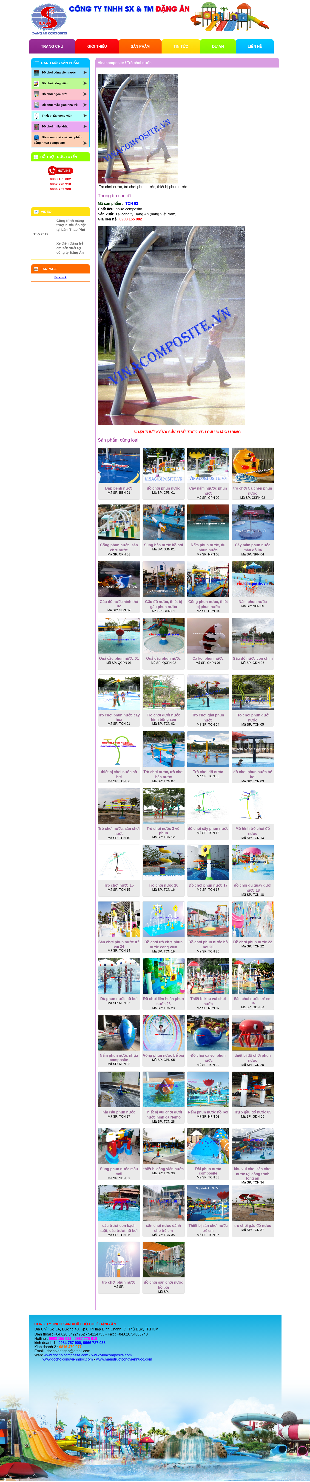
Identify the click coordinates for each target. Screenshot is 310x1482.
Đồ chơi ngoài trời (54, 94)
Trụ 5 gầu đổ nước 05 (252, 1112)
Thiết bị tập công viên (57, 115)
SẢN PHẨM (140, 46)
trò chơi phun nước (119, 1282)
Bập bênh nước (119, 488)
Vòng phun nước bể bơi (163, 1055)
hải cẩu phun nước (118, 1112)
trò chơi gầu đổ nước (252, 1226)
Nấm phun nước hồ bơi (208, 1112)
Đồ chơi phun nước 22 (252, 942)
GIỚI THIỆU (97, 46)
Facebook (60, 277)
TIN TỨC (180, 46)
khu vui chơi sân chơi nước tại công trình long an (252, 1173)
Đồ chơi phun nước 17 (208, 885)
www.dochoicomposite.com (66, 1355)
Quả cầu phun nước (163, 658)
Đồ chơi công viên (55, 83)
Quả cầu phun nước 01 (119, 658)
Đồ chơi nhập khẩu (55, 126)
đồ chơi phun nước (163, 488)
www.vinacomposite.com (111, 1355)
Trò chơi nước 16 (163, 885)
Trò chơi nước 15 (119, 885)
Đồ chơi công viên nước (59, 72)
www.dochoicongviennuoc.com (68, 1359)
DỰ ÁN (218, 46)
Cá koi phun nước (208, 658)
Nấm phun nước (253, 602)
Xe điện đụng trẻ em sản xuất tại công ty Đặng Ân (70, 247)
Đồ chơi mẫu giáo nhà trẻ (59, 105)
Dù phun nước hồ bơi (119, 999)
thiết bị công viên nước (163, 1169)
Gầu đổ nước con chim (253, 658)
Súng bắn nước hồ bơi (163, 545)
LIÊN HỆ (255, 46)
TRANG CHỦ (52, 46)
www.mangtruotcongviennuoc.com (124, 1359)
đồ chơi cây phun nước (208, 829)
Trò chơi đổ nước (208, 772)
